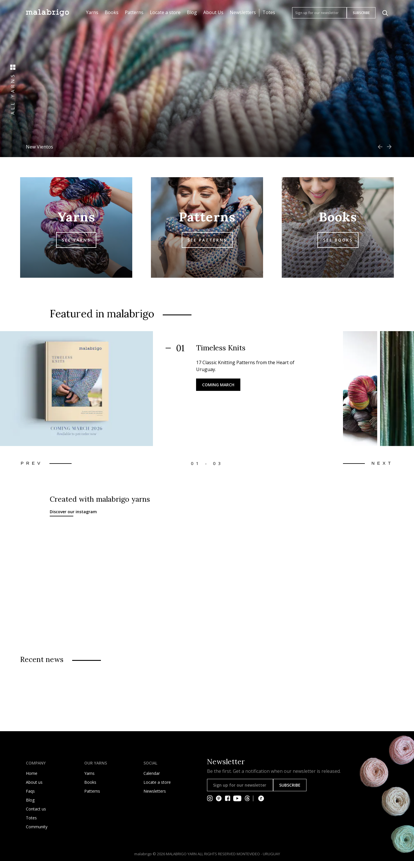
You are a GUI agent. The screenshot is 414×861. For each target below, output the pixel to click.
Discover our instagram (73, 511)
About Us (213, 12)
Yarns (92, 12)
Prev (32, 463)
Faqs (30, 791)
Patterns (134, 12)
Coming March (218, 384)
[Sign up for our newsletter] (319, 12)
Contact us (36, 809)
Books (111, 12)
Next (382, 463)
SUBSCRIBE (361, 12)
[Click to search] (385, 13)
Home (31, 773)
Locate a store (165, 12)
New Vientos (39, 147)
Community (36, 826)
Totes (268, 12)
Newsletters (243, 12)
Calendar (151, 773)
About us (34, 782)
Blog (192, 12)
